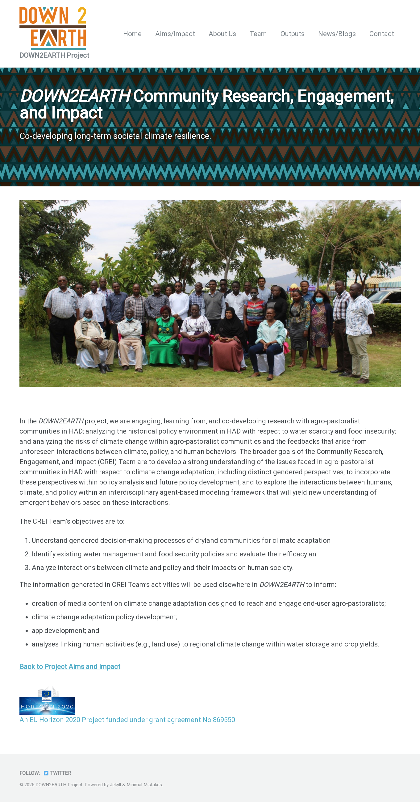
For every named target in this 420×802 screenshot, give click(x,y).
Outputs (293, 34)
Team (258, 34)
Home (132, 34)
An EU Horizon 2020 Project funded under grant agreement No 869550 (127, 720)
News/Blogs (337, 34)
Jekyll (115, 784)
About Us (222, 34)
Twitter (57, 773)
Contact (381, 34)
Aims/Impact (175, 34)
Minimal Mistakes (144, 784)
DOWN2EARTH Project (54, 55)
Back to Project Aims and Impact (69, 667)
